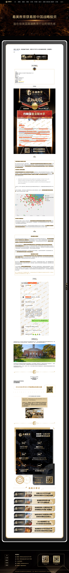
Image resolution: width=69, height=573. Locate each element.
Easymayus (9, 2)
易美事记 (6, 560)
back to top (66, 289)
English (62, 1)
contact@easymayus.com (24, 563)
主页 (6, 555)
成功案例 (6, 562)
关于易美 (6, 557)
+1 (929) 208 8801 (19, 561)
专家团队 (6, 565)
